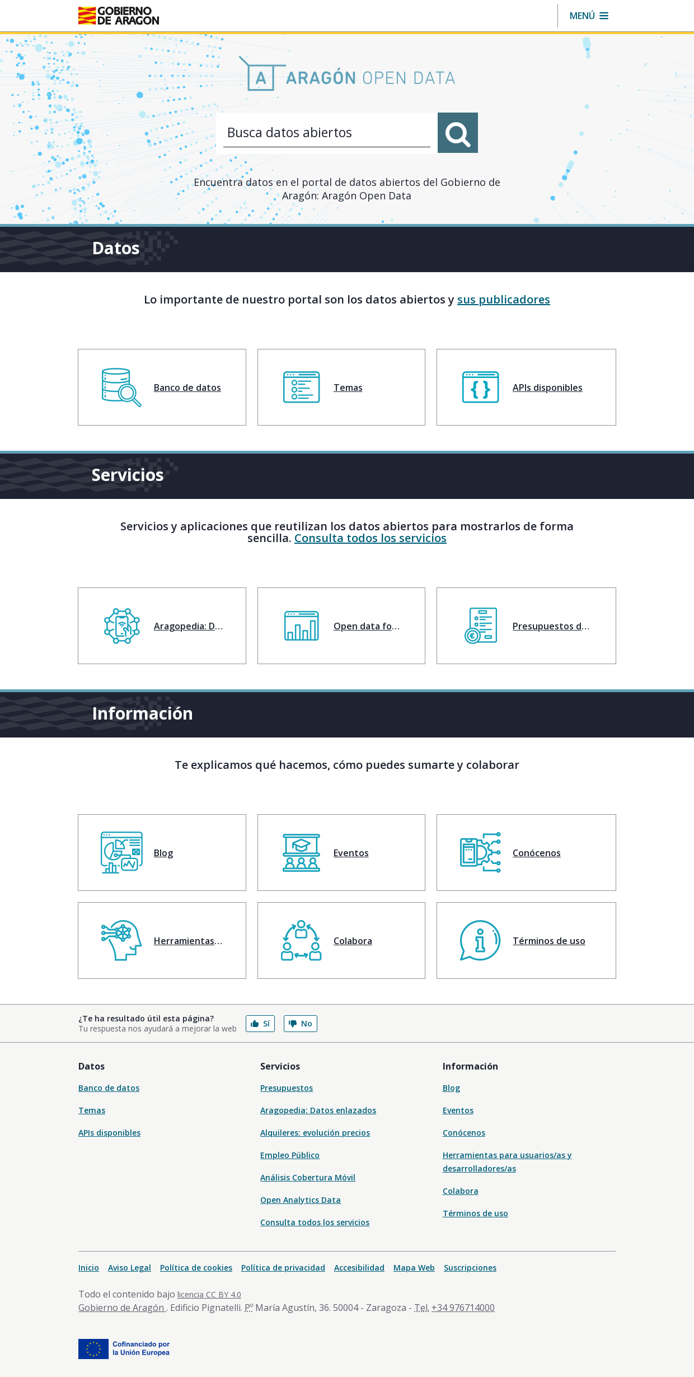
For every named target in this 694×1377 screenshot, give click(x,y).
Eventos (458, 1110)
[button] (589, 15)
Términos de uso (475, 1213)
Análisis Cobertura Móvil (307, 1177)
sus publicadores (503, 299)
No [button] (300, 1023)
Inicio (88, 1267)
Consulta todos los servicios (370, 537)
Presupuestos (286, 1087)
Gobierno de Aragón (122, 1307)
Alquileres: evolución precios (315, 1132)
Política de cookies (196, 1267)
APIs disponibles (109, 1132)
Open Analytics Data (300, 1199)
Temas (91, 1110)
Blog (451, 1087)
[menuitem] (162, 387)
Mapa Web (414, 1267)
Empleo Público (290, 1155)
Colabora (461, 1190)
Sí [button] (260, 1023)
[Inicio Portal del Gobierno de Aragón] (118, 16)
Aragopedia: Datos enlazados (318, 1110)
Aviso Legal (129, 1267)
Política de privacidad (283, 1267)
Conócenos (464, 1132)
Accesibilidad (359, 1267)
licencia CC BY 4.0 (209, 1294)
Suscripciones (470, 1267)
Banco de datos (108, 1087)
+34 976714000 (463, 1307)
